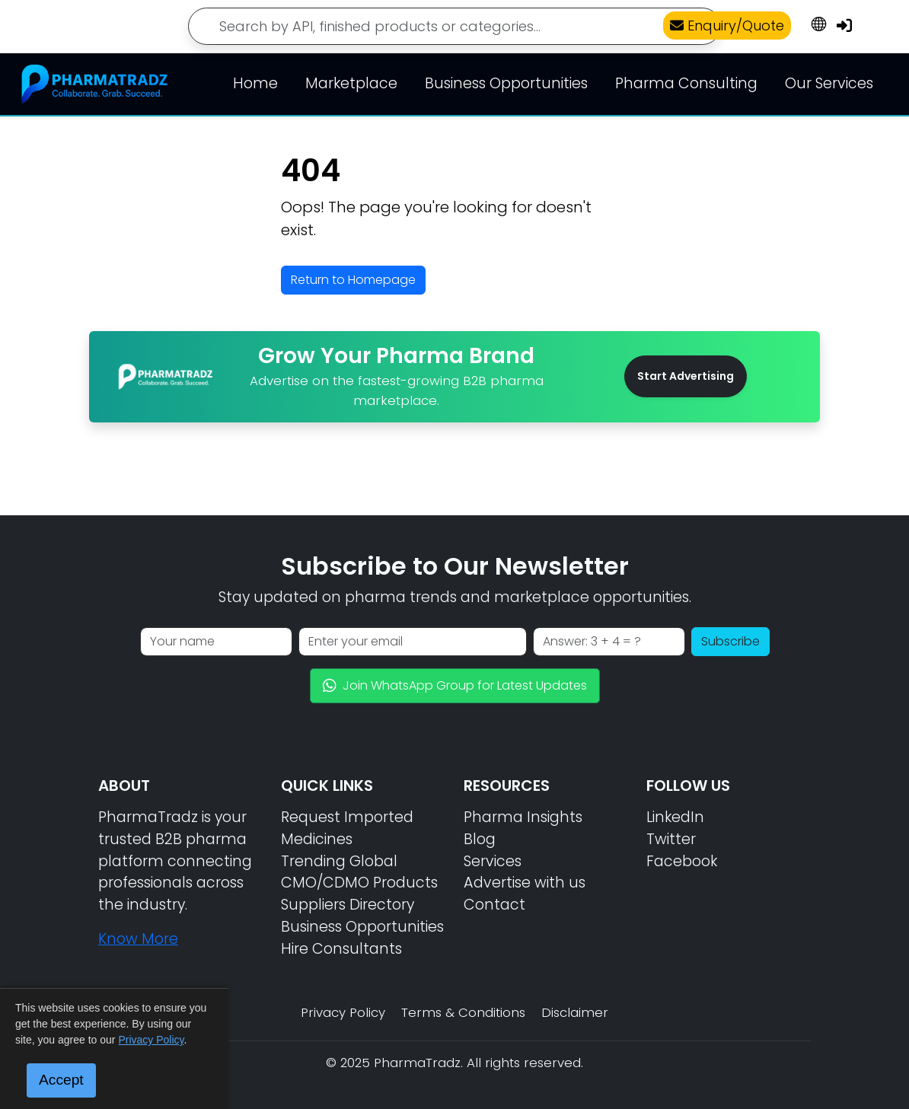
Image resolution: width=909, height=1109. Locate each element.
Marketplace (351, 83)
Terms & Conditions (463, 1012)
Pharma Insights (523, 817)
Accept (61, 1080)
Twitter (671, 839)
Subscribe (730, 641)
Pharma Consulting (686, 83)
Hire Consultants (341, 949)
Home (255, 83)
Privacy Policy (343, 1012)
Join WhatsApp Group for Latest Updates (455, 685)
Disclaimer (574, 1012)
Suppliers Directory (347, 904)
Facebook (681, 861)
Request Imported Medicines (347, 828)
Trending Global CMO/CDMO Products (359, 872)
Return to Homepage (353, 279)
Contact (494, 904)
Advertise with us (524, 882)
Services (492, 861)
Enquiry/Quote (727, 25)
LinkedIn (675, 817)
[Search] (454, 26)
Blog (480, 839)
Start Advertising (685, 376)
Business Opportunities (506, 83)
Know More (138, 939)
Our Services (829, 83)
